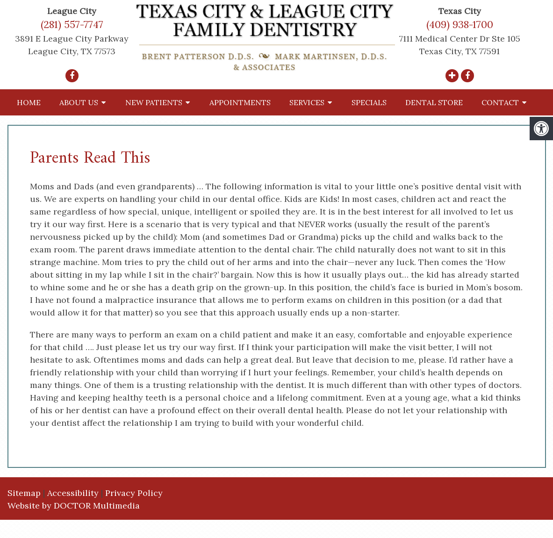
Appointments (240, 102)
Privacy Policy (134, 493)
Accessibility (73, 493)
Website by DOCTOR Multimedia (73, 505)
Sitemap (24, 493)
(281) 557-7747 (72, 24)
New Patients (153, 102)
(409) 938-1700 (459, 24)
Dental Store (434, 102)
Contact (500, 102)
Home (29, 102)
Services (306, 102)
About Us (78, 102)
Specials (369, 102)
